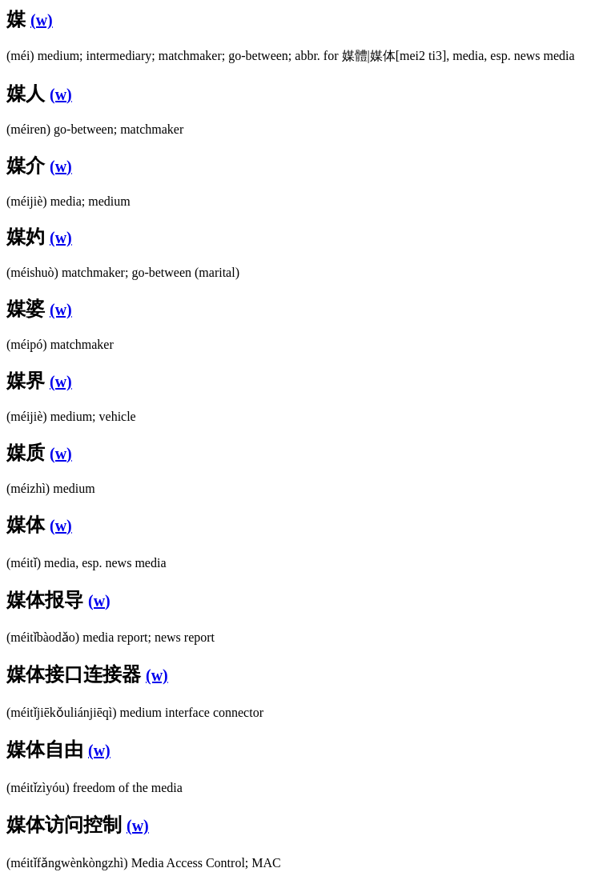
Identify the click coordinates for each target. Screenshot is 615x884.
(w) (41, 20)
